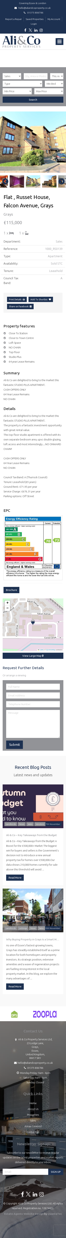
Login (34, 23)
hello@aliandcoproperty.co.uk (33, 7)
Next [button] (60, 181)
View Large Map (33, 655)
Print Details (15, 299)
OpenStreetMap (50, 650)
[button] (32, 622)
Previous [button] (3, 181)
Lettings (23, 928)
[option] (33, 142)
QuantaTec (55, 1213)
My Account (54, 19)
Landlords (11, 824)
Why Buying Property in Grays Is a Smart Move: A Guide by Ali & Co (33, 939)
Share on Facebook (20, 306)
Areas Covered (33, 1126)
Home (33, 1103)
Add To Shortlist (39, 299)
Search (33, 99)
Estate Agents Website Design (24, 1213)
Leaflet (40, 650)
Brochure (11, 589)
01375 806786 (33, 12)
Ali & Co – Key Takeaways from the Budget (31, 835)
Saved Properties (35, 19)
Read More (14, 877)
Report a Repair (13, 19)
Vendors (40, 824)
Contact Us (33, 1132)
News (21, 824)
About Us (33, 1108)
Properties (33, 1114)
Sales (30, 824)
